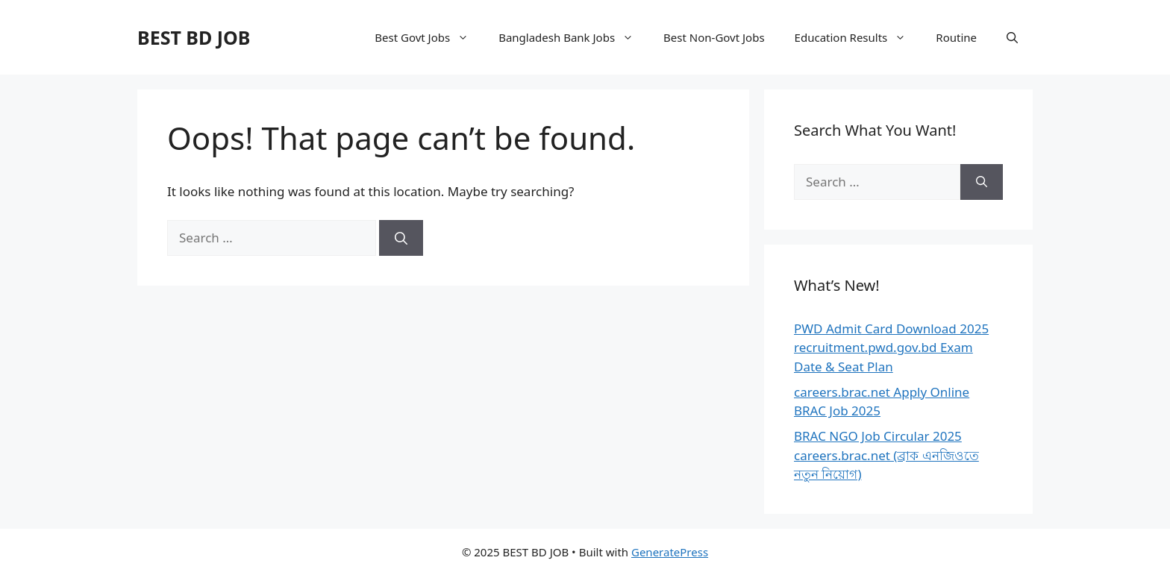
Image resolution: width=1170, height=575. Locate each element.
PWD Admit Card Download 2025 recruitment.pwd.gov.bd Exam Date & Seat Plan (891, 347)
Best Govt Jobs (429, 37)
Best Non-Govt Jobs (714, 37)
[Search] (401, 238)
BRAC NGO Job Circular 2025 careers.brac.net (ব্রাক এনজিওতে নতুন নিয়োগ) (886, 455)
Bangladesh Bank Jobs (573, 37)
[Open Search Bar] (1012, 37)
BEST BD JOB (193, 37)
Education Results (858, 37)
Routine (956, 37)
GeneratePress (669, 551)
